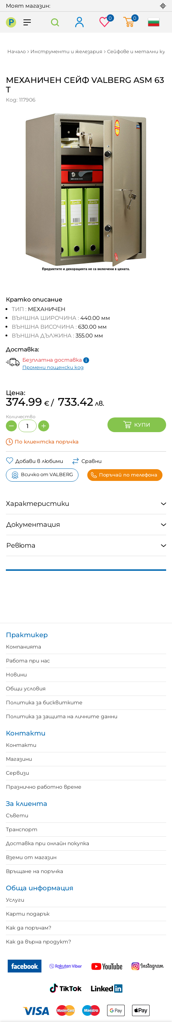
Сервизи (17, 773)
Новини (16, 674)
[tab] (86, 503)
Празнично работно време (43, 787)
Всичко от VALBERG (42, 475)
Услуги (15, 900)
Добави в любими (34, 461)
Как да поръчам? (28, 927)
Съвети (17, 815)
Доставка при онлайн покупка (47, 843)
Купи (136, 425)
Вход (79, 22)
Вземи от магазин (31, 857)
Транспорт (21, 829)
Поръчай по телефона (124, 475)
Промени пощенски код (53, 367)
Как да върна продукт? (38, 941)
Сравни (87, 461)
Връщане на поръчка (34, 871)
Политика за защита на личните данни (61, 716)
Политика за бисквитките (44, 702)
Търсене (55, 22)
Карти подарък (28, 913)
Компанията (23, 646)
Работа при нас (28, 660)
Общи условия (25, 688)
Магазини (19, 759)
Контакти (21, 745)
